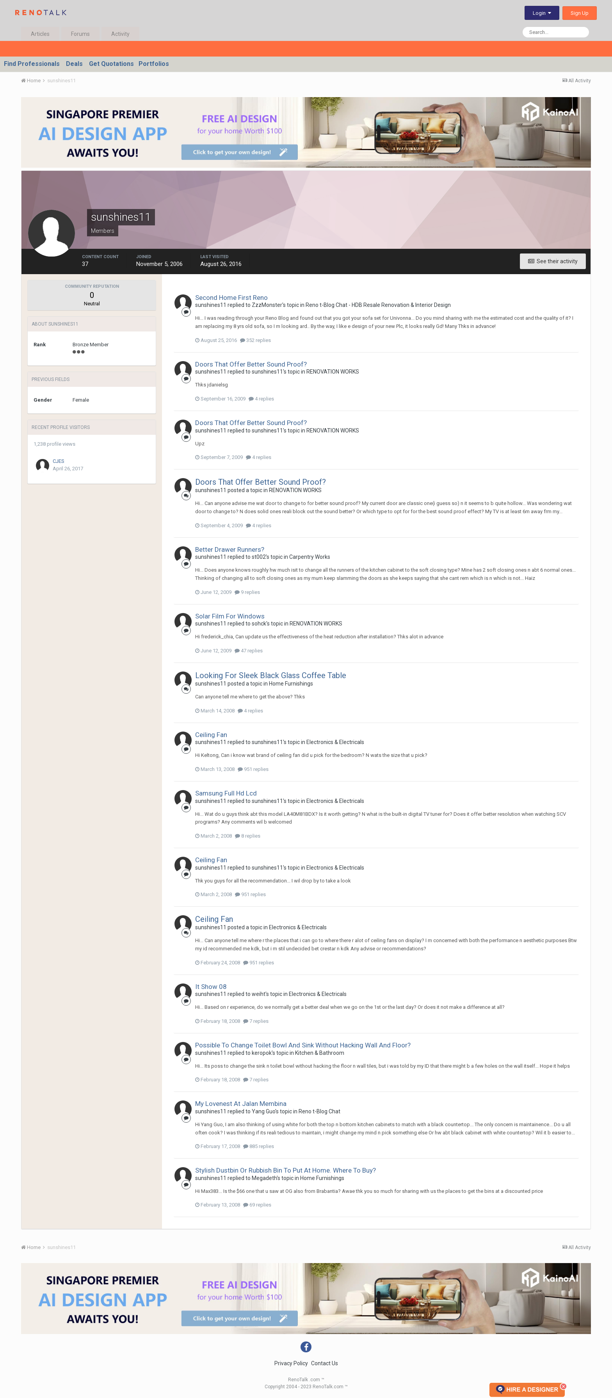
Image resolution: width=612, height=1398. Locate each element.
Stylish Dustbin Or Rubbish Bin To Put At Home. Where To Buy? (285, 1170)
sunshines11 (210, 305)
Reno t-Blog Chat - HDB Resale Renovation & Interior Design (378, 305)
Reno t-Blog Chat (319, 1111)
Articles (40, 34)
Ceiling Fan (211, 735)
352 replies (255, 340)
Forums (80, 34)
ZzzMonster (267, 305)
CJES (58, 461)
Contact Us (324, 1363)
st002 (259, 557)
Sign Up (580, 13)
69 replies (257, 1205)
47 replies (249, 651)
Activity (120, 34)
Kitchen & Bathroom (319, 1053)
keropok (262, 1053)
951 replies (253, 769)
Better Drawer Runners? (229, 549)
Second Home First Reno (231, 297)
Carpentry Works (309, 557)
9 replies (247, 592)
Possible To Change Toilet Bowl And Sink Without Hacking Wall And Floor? (303, 1045)
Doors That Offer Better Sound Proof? (251, 364)
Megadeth (264, 1178)
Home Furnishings (291, 683)
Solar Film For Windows (230, 616)
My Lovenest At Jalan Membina (240, 1103)
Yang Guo (263, 1111)
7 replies (256, 1021)
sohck (259, 623)
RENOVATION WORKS (332, 372)
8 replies (247, 836)
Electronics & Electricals (335, 742)
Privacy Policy (291, 1363)
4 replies (261, 399)
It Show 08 (211, 986)
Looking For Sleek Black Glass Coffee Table (270, 675)
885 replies (258, 1146)
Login (542, 13)
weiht (258, 994)
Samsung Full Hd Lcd (226, 793)
